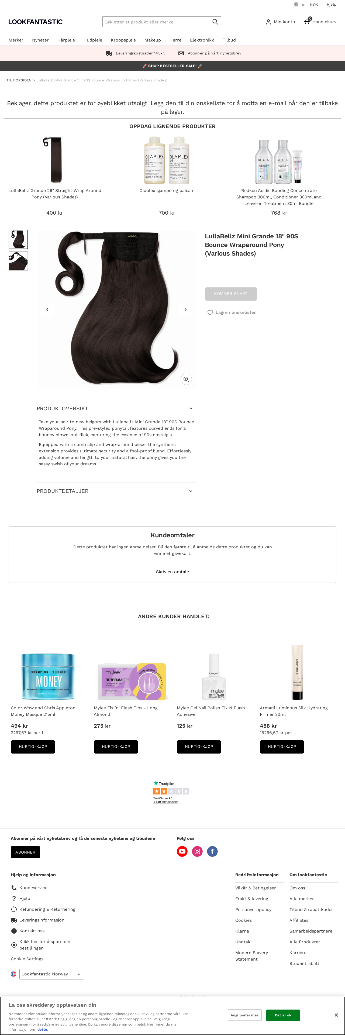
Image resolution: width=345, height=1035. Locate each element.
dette (42, 1029)
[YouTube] (182, 855)
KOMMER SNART (230, 293)
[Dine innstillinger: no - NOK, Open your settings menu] (306, 4)
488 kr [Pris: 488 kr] (268, 726)
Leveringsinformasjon (37, 920)
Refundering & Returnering (43, 909)
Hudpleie (93, 40)
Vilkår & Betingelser (255, 887)
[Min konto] (281, 22)
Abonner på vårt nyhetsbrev (208, 53)
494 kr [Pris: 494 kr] (19, 726)
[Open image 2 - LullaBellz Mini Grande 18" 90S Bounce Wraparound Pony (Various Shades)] (18, 261)
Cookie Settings (27, 958)
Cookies (243, 920)
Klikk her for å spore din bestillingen (40, 945)
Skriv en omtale (172, 572)
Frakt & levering (251, 898)
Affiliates (298, 920)
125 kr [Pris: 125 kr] (184, 726)
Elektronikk (202, 40)
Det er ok (283, 1015)
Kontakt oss (27, 931)
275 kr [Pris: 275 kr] (102, 726)
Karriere (297, 952)
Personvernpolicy (253, 909)
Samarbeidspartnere (310, 931)
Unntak (242, 941)
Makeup (152, 40)
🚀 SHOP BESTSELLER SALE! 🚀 (172, 66)
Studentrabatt (304, 963)
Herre (175, 40)
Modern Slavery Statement (251, 956)
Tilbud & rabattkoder (311, 909)
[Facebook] (212, 855)
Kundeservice (29, 888)
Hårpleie (66, 40)
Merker (16, 40)
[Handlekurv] (321, 22)
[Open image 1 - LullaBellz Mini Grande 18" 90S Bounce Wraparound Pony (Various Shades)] (18, 239)
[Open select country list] (51, 974)
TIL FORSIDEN (19, 80)
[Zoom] (186, 379)
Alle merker (301, 898)
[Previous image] (47, 309)
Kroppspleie (123, 40)
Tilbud (229, 40)
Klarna (242, 931)
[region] (172, 1015)
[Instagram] (197, 855)
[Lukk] (336, 1015)
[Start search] (215, 21)
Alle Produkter (304, 941)
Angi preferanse (244, 1015)
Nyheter (40, 40)
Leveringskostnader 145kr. (134, 53)
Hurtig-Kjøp (37, 748)
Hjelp (331, 4)
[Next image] (185, 309)
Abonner (25, 852)
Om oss (297, 887)
